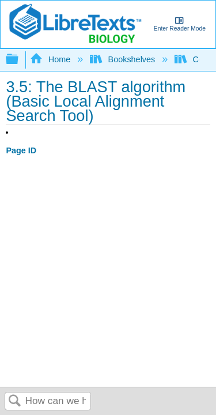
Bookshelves (123, 59)
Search (15, 401)
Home (51, 59)
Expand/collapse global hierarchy (19, 59)
